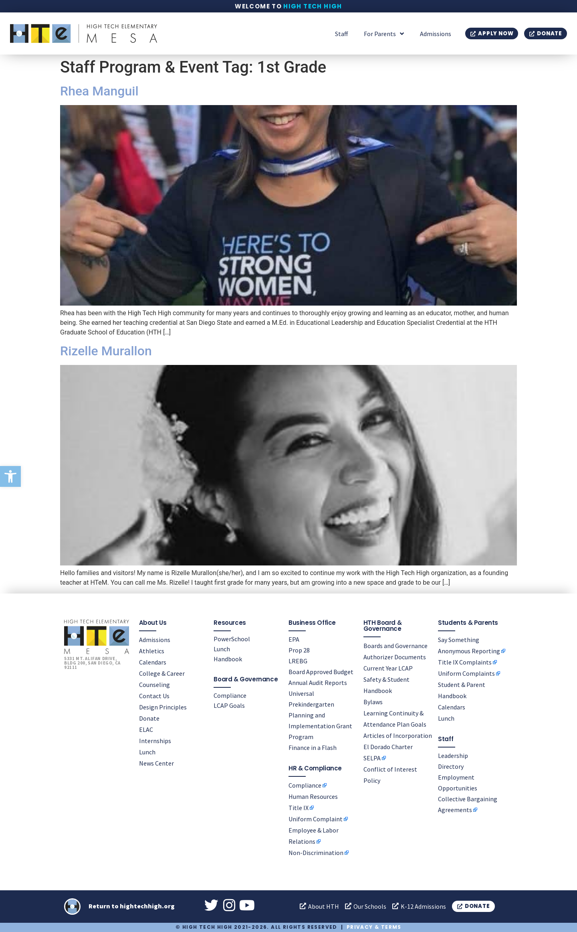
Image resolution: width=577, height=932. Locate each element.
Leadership (453, 756)
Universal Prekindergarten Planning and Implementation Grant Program (320, 715)
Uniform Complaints (466, 673)
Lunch (147, 752)
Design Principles (163, 707)
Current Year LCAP (388, 668)
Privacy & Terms (374, 927)
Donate (149, 718)
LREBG (297, 661)
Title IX (298, 808)
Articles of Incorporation (397, 735)
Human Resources (313, 796)
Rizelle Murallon (106, 351)
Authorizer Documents (394, 657)
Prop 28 (299, 650)
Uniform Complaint (315, 819)
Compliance (230, 695)
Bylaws (373, 702)
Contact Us (154, 696)
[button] (10, 476)
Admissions (435, 34)
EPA (293, 639)
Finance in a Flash (312, 748)
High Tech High (312, 6)
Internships (155, 741)
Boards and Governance (395, 646)
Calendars (152, 662)
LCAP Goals (229, 705)
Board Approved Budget (320, 672)
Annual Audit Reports (317, 683)
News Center (156, 763)
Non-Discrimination (315, 853)
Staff (341, 34)
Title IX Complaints (465, 662)
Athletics (151, 651)
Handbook (228, 659)
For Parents (384, 33)
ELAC (146, 729)
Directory (451, 766)
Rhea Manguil (99, 91)
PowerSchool (232, 639)
